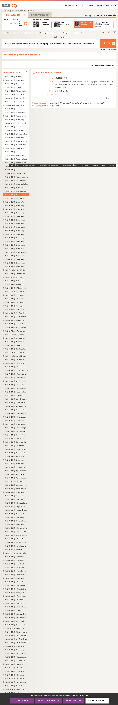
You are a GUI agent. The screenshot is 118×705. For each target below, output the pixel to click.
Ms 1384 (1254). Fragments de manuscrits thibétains (15, 116)
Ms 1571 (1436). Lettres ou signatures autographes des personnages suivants (16, 653)
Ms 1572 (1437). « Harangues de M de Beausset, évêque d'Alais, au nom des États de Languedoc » (16, 657)
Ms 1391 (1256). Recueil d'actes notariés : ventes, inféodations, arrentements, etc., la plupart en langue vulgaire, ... (16, 141)
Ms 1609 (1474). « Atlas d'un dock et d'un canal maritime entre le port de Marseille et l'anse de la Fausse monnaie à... (16, 693)
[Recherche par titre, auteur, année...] (10, 23)
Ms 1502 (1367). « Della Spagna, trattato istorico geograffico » (16, 499)
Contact (107, 5)
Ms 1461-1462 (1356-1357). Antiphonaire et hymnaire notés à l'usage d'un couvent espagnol (15, 356)
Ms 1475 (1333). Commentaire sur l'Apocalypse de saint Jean (15, 403)
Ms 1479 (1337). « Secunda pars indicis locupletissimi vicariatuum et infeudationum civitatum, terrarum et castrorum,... (15, 417)
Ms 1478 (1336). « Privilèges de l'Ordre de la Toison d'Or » (16, 413)
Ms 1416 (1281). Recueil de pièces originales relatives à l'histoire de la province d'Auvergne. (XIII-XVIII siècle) (15, 230)
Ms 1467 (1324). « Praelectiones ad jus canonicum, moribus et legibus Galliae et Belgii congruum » (16, 374)
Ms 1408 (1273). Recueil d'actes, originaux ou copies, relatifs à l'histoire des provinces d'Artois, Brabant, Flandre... (15, 202)
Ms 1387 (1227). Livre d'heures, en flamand (15, 127)
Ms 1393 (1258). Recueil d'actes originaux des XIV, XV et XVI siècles (15, 148)
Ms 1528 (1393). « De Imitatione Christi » (15, 589)
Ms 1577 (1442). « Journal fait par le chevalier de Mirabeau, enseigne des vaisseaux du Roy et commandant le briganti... (15, 671)
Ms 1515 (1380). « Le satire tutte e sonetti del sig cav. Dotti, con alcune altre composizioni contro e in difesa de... (16, 546)
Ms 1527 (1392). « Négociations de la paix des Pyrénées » (15, 585)
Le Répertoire (40, 15)
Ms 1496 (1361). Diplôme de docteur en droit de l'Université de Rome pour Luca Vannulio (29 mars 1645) (16, 478)
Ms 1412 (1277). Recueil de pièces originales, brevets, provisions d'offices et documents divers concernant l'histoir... (15, 216)
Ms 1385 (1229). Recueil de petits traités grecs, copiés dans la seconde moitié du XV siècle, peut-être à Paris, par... (15, 119)
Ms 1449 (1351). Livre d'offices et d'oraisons (15, 324)
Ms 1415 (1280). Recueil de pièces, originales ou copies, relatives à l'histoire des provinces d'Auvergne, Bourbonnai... (15, 227)
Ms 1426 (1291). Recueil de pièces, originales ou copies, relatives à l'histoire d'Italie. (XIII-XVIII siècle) (15, 266)
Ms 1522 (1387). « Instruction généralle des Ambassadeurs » (15, 567)
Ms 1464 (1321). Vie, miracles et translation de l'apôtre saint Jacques (15, 363)
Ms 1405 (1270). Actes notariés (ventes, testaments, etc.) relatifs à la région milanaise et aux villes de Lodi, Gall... (16, 191)
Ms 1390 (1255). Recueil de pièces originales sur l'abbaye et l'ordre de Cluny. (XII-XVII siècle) (15, 137)
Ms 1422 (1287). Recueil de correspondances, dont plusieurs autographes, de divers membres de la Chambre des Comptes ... (16, 252)
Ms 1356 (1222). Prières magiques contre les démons (16, 91)
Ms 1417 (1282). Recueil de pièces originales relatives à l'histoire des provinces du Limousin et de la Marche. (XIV (15, 234)
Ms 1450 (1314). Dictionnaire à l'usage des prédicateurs (16, 327)
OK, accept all (22, 700)
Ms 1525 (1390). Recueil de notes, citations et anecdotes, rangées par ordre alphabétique (15, 578)
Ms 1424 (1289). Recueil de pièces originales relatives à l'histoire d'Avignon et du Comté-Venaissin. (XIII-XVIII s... (15, 259)
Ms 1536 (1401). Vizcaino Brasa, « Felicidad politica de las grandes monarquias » (16, 617)
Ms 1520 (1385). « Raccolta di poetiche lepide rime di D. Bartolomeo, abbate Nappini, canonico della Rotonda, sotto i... (15, 560)
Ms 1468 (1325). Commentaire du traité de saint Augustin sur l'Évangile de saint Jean (16, 377)
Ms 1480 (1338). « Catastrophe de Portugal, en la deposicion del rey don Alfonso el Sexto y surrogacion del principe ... (15, 420)
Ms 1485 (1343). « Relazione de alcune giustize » (15, 438)
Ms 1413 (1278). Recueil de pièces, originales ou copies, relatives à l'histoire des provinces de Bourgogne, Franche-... (15, 220)
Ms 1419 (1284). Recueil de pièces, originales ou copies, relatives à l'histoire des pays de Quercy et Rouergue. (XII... (15, 241)
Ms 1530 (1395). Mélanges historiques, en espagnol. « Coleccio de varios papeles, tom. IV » (15, 596)
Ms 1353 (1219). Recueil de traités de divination (15, 80)
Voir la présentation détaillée (100, 65)
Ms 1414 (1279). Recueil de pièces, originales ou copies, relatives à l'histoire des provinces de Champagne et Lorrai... (15, 223)
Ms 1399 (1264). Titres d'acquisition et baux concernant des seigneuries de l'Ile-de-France (15, 170)
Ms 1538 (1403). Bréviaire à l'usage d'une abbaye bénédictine (15, 625)
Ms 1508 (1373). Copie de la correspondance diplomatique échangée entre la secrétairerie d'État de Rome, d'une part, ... (16, 521)
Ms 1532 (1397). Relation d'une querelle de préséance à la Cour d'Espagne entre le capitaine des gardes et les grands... (15, 603)
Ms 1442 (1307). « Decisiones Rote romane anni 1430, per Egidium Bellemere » (15, 299)
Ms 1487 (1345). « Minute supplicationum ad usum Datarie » (16, 445)
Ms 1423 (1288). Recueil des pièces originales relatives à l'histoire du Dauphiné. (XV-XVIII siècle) (15, 255)
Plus (108, 98)
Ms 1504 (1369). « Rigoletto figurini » (16, 506)
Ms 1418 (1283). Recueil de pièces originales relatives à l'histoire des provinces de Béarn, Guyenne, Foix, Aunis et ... (15, 238)
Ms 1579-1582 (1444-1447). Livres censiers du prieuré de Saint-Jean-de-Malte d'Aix (15, 678)
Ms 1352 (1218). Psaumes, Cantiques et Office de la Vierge (15, 76)
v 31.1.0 (111, 165)
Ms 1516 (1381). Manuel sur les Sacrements (15, 549)
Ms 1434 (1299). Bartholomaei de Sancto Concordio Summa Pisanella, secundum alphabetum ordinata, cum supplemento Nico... (15, 281)
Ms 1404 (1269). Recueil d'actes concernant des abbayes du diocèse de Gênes (15, 188)
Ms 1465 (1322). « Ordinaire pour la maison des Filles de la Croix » (16, 367)
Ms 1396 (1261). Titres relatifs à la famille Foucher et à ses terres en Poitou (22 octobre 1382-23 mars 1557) (16, 159)
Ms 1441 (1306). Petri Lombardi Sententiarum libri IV (15, 295)
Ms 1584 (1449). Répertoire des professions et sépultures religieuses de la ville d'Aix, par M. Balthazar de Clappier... (15, 686)
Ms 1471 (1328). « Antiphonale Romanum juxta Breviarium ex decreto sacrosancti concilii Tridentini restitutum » (16, 388)
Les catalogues (15, 15)
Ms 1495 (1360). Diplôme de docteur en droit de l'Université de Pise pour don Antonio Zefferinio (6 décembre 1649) (16, 474)
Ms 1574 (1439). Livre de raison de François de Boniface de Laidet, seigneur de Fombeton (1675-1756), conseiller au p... (15, 664)
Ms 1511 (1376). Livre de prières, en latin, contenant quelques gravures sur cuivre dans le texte (16, 531)
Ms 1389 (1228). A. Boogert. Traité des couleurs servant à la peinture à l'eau (16, 134)
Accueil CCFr (6, 33)
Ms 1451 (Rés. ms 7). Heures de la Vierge (15, 331)
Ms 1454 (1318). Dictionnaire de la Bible (15, 342)
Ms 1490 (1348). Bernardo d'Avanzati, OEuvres (15, 456)
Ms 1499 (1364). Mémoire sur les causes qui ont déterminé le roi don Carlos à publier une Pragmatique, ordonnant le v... (16, 488)
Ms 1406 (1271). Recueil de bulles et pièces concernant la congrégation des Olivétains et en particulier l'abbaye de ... (16, 195)
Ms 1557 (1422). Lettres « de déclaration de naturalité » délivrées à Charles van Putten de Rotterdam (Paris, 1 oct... (16, 642)
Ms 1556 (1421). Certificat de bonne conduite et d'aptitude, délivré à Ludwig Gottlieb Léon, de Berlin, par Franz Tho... (16, 639)
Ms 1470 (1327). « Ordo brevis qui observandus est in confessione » (15, 385)
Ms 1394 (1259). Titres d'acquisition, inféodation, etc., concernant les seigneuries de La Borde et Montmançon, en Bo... (16, 152)
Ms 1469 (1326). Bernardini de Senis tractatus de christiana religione (15, 381)
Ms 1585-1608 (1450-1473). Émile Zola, (15, 689)
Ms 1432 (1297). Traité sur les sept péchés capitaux (15, 274)
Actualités (99, 5)
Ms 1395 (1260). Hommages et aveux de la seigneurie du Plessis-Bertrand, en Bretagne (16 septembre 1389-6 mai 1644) (16, 155)
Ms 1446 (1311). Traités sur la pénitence (15, 313)
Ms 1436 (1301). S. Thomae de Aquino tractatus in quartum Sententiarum (15, 288)
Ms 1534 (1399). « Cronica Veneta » (15, 610)
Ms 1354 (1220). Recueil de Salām (15, 84)
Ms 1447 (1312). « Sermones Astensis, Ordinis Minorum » (16, 317)
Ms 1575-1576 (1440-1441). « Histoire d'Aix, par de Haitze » (15, 668)
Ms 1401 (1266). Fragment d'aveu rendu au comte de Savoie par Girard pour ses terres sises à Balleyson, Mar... (16, 177)
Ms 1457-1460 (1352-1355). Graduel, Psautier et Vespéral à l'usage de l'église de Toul (15, 352)
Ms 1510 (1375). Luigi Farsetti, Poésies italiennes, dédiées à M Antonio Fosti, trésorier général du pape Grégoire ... (16, 528)
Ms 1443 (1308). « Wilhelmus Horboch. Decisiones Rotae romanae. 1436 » (15, 302)
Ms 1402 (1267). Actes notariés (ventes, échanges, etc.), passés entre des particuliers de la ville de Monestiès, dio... (16, 180)
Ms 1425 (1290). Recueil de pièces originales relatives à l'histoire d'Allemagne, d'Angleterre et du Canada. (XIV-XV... (15, 263)
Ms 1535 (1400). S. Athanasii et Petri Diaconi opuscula (15, 614)
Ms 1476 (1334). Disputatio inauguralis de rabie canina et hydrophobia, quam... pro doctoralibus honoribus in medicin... (16, 406)
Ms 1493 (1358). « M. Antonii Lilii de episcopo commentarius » (16, 467)
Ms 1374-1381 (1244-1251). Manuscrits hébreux (15, 105)
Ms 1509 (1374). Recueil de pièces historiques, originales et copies (15, 524)
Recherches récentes (106, 15)
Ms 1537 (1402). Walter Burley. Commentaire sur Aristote (15, 621)
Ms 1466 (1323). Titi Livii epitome (16, 370)
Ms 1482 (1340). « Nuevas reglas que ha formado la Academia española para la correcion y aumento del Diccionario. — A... (16, 428)
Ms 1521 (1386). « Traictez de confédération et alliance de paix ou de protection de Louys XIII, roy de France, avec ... (15, 564)
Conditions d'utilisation (70, 165)
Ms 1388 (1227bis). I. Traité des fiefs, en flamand (15, 130)
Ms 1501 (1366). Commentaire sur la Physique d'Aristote (16, 496)
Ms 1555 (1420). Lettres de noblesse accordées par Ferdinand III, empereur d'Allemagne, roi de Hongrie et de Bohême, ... (16, 635)
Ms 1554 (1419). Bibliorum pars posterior (16, 632)
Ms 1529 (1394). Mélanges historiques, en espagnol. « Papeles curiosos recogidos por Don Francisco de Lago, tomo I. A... (15, 592)
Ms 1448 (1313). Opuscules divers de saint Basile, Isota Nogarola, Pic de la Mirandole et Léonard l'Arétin (15, 320)
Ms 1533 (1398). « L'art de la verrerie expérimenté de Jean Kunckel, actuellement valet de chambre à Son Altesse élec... (16, 607)
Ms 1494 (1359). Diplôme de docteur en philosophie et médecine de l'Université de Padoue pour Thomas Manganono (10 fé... (16, 471)
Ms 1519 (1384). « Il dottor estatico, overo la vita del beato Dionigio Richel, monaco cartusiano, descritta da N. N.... (15, 557)
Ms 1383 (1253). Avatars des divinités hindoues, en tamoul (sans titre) (16, 112)
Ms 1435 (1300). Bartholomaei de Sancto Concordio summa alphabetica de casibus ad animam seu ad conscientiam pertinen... (15, 284)
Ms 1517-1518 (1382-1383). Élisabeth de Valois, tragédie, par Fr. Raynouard (15, 553)
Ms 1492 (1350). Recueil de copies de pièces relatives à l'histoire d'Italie (15, 463)
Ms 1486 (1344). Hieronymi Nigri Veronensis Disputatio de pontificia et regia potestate (15, 442)
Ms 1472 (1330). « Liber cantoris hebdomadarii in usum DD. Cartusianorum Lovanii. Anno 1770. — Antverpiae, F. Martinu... (16, 392)
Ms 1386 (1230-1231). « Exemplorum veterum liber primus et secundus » (16, 123)
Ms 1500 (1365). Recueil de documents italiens (15, 492)
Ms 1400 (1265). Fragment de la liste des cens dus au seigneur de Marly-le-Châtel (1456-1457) (16, 173)
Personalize (74, 700)
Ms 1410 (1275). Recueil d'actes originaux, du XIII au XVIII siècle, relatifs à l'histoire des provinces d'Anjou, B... (15, 209)
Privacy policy (97, 700)
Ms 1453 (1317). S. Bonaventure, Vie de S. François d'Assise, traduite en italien (15, 338)
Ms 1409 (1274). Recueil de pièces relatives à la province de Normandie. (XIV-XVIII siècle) (15, 205)
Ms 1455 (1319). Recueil (13, 345)
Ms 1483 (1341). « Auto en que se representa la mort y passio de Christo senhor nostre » (16, 431)
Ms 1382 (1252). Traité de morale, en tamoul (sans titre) (16, 109)
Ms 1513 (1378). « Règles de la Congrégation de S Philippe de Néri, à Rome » (15, 539)
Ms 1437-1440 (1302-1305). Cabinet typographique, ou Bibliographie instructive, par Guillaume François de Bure (15, 291)
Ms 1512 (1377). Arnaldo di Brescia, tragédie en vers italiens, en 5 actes (16, 535)
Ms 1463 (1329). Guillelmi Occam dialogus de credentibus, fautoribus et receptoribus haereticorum (15, 360)
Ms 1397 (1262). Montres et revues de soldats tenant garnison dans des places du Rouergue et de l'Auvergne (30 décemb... (16, 162)
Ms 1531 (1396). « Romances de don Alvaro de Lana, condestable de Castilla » (15, 600)
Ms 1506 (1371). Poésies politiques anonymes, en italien (15, 514)
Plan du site (15, 165)
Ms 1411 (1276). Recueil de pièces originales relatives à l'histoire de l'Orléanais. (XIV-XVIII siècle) (15, 213)
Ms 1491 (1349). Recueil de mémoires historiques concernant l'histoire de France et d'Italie (15, 460)
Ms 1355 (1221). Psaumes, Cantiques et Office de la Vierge (15, 87)
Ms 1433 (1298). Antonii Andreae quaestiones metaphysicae (15, 277)
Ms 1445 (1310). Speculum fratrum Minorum (15, 309)
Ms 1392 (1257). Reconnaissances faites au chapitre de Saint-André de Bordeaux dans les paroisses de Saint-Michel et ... (16, 145)
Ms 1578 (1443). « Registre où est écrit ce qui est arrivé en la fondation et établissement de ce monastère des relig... (15, 675)
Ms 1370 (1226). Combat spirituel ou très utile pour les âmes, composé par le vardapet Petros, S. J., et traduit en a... (16, 98)
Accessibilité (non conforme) (48, 165)
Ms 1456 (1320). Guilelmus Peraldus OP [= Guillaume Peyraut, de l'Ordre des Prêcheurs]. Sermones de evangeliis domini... (15, 349)
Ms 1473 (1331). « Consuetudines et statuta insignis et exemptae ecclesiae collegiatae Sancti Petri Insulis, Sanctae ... (15, 395)
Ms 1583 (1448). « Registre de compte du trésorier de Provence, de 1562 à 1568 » (15, 682)
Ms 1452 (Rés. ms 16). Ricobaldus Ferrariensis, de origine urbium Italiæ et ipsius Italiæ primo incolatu (15, 334)
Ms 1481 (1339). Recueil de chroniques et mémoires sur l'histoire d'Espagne (15, 424)
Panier (87, 15)
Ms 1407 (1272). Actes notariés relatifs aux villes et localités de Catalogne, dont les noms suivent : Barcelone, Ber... (16, 198)
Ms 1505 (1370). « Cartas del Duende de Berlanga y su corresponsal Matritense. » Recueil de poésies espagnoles (16, 510)
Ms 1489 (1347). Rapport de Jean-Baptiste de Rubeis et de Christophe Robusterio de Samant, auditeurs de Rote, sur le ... (16, 453)
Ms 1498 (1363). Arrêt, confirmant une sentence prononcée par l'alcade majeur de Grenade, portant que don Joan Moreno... (16, 485)
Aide (114, 5)
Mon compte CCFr (76, 5)
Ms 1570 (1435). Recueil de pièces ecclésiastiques (15, 650)
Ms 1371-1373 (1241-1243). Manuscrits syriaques (15, 102)
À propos (90, 5)
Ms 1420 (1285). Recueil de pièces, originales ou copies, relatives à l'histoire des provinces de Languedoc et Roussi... (15, 245)
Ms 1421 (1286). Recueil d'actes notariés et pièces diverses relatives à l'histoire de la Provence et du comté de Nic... (15, 248)
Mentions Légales (29, 165)
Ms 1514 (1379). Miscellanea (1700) (16, 542)
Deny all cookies (48, 700)
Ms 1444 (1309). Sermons (13, 306)
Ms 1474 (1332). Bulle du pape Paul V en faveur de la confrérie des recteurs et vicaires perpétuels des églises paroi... (16, 399)
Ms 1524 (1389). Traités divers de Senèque (15, 574)
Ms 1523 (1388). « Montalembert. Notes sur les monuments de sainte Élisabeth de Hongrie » (15, 571)
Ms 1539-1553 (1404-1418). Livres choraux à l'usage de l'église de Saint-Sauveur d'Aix (15, 628)
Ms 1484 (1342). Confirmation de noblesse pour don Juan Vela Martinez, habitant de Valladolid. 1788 (15, 435)
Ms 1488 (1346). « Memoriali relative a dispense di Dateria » (16, 449)
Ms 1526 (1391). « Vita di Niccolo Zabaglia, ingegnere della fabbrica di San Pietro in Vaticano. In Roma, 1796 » (15, 582)
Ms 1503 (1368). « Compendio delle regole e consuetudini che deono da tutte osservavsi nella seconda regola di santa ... (16, 503)
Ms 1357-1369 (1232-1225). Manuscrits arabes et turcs (15, 94)
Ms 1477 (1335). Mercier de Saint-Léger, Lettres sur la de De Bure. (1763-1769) (16, 410)
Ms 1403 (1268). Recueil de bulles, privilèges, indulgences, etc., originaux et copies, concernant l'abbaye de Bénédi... (16, 184)
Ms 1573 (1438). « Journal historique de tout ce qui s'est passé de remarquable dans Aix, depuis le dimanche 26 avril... (15, 660)
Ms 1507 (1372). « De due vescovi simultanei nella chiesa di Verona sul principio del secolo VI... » (16, 517)
